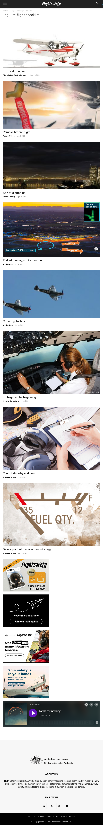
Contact (72, 816)
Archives (41, 816)
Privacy (64, 816)
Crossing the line (14, 321)
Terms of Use (52, 816)
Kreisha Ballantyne (11, 401)
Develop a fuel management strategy (27, 549)
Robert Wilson (9, 136)
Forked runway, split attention (22, 260)
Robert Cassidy (9, 197)
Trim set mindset (14, 71)
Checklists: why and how (19, 473)
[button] (4, 4)
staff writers (8, 264)
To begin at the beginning (19, 397)
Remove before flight (16, 132)
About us (31, 816)
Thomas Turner (9, 477)
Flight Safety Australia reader (15, 75)
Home (5, 10)
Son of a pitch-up (14, 193)
